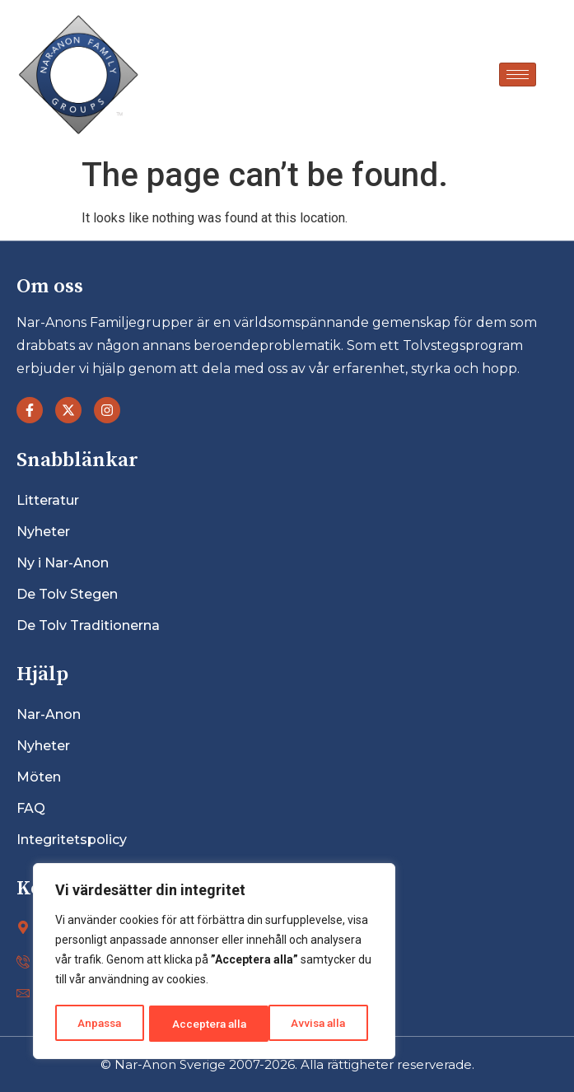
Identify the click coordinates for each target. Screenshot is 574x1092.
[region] (214, 962)
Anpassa (99, 1023)
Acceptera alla (313, 1023)
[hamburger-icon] (517, 74)
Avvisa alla (199, 1023)
